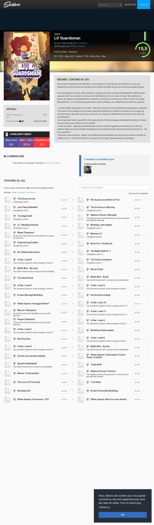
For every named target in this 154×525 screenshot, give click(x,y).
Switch (79, 56)
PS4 (86, 56)
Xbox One (95, 56)
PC (55, 56)
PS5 (61, 56)
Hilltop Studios (77, 46)
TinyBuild (82, 43)
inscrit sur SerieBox (52, 163)
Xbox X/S (69, 56)
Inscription (130, 4)
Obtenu (21, 192)
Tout (14, 192)
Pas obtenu (30, 192)
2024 (57, 34)
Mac (104, 56)
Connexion (144, 4)
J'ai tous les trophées (138, 193)
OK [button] (122, 515)
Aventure (73, 51)
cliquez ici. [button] (104, 507)
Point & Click (60, 51)
